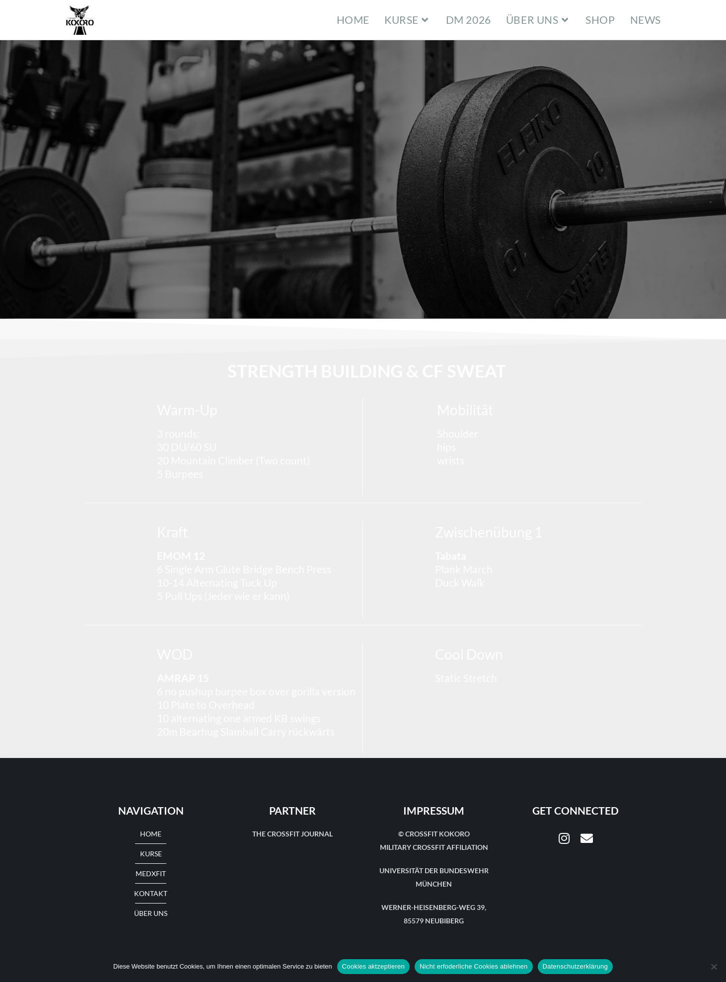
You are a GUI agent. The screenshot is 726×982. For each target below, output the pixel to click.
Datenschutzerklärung (575, 966)
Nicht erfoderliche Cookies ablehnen (474, 966)
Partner (292, 810)
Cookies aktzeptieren (373, 966)
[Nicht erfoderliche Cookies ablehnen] (714, 967)
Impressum (433, 810)
